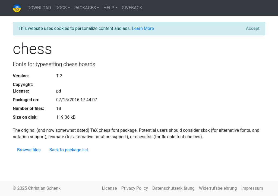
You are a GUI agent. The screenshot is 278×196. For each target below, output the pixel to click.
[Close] (253, 28)
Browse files (29, 149)
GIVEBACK (132, 7)
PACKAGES (85, 7)
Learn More (143, 28)
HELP (108, 7)
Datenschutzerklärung (173, 188)
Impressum (252, 188)
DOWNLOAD (39, 7)
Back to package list (68, 149)
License (109, 188)
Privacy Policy (134, 188)
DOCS (61, 7)
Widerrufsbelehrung (218, 188)
